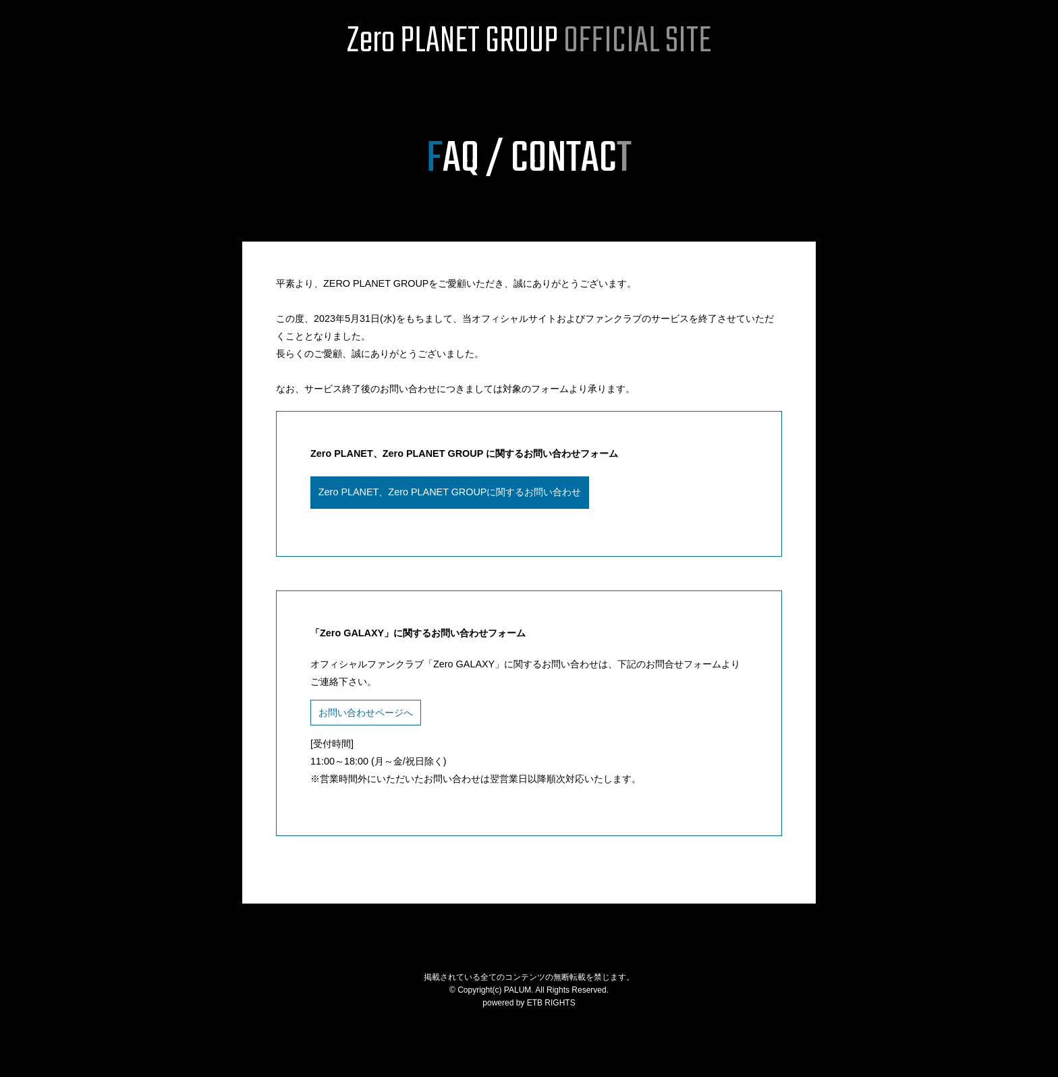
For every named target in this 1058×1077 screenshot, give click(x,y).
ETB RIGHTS (551, 1002)
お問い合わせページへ (365, 712)
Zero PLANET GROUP (529, 42)
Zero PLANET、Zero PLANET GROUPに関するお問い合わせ (450, 492)
